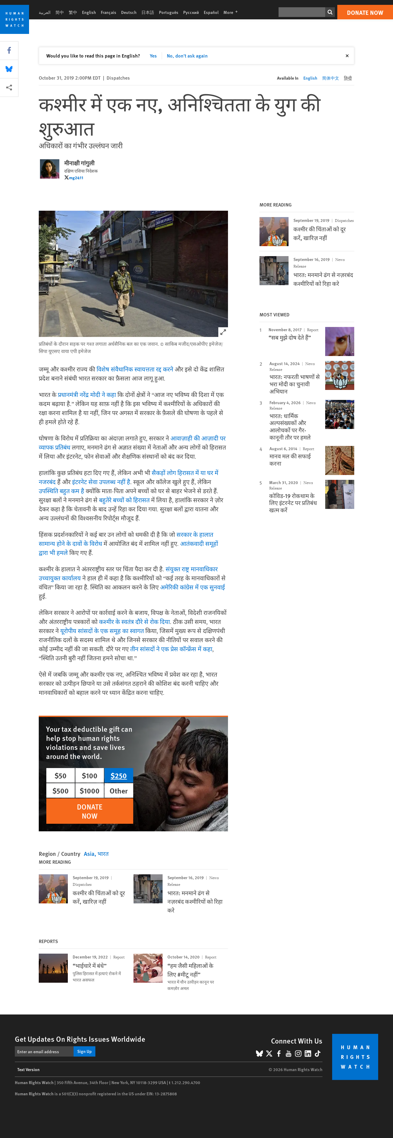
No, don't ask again (187, 55)
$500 (60, 790)
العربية (45, 12)
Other (119, 790)
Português (168, 12)
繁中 (73, 12)
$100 (89, 775)
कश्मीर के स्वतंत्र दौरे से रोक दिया (134, 622)
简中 (59, 12)
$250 (119, 775)
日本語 (147, 12)
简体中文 (330, 78)
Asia (89, 853)
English (89, 12)
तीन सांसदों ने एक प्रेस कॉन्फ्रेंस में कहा (171, 649)
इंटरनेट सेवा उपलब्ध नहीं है (101, 482)
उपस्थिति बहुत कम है (61, 491)
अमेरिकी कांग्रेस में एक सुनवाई (192, 587)
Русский (191, 12)
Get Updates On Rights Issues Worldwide (80, 1039)
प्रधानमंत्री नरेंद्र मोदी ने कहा (87, 395)
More (232, 12)
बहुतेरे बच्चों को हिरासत (124, 500)
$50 (60, 775)
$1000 (90, 790)
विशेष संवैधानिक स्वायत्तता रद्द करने (135, 369)
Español (211, 12)
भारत (103, 853)
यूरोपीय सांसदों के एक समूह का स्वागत (102, 631)
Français (108, 12)
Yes (153, 55)
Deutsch (129, 12)
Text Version (28, 1069)
